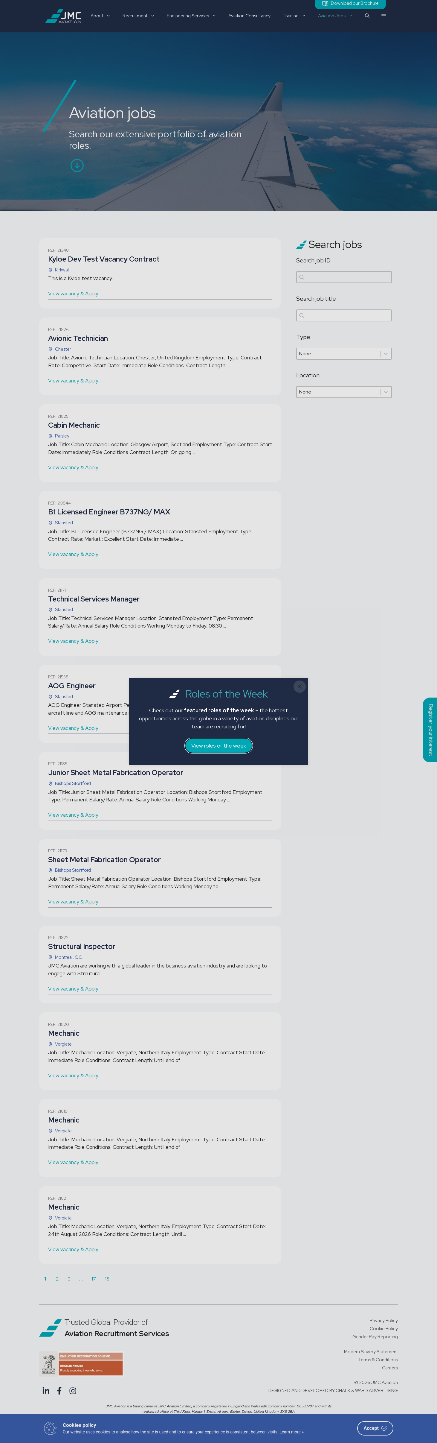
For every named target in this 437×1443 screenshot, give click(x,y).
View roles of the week (218, 745)
